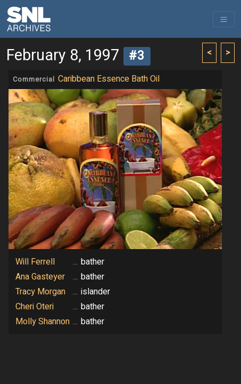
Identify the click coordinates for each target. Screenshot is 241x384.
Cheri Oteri (34, 306)
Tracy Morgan (40, 291)
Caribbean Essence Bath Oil (109, 79)
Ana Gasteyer (40, 276)
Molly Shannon (42, 321)
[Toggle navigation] (224, 19)
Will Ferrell (35, 261)
